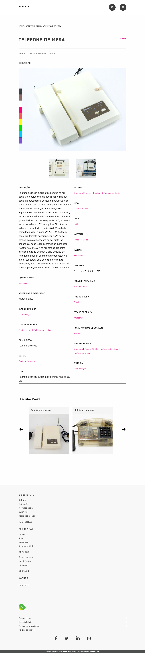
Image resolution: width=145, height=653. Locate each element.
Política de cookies (27, 630)
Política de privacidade (29, 626)
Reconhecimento (27, 516)
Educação (23, 504)
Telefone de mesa (27, 361)
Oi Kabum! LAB (26, 546)
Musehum (23, 565)
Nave (21, 538)
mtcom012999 (80, 286)
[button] (21, 429)
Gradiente (78, 349)
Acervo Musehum (34, 26)
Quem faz (23, 512)
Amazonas (78, 318)
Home (21, 26)
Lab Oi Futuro (25, 561)
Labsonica (23, 542)
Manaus (77, 333)
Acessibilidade (25, 622)
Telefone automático (109, 349)
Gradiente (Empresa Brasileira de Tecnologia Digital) (97, 193)
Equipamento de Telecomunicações (35, 330)
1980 (76, 224)
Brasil (76, 302)
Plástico (84, 239)
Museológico (24, 283)
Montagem (79, 255)
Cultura (22, 500)
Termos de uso (25, 618)
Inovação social (26, 508)
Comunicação (25, 314)
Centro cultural (26, 557)
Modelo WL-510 (91, 349)
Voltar (123, 38)
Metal (76, 239)
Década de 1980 (81, 208)
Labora (22, 534)
